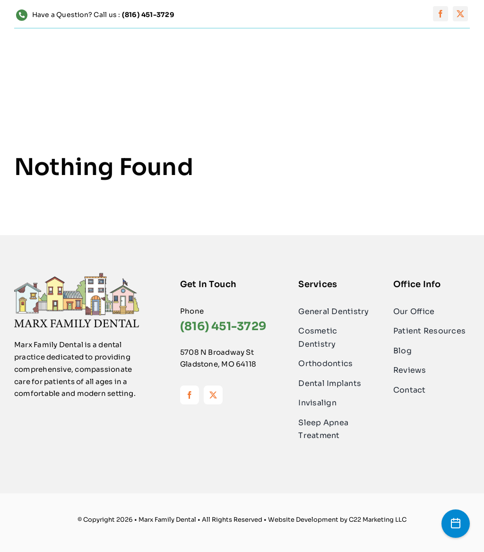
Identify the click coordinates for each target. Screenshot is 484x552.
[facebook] (440, 13)
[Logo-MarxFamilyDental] (76, 276)
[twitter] (460, 13)
